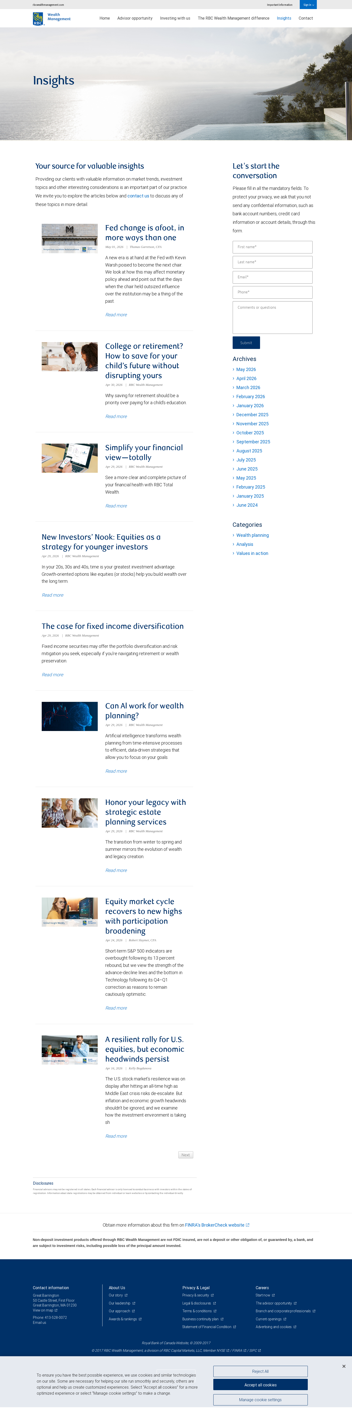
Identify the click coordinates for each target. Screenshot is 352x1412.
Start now (263, 1300)
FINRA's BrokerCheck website (214, 1230)
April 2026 (246, 378)
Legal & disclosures (197, 1308)
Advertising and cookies (274, 1332)
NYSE (221, 1355)
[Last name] (273, 262)
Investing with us (175, 18)
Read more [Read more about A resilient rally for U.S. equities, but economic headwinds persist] (116, 1141)
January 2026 (250, 405)
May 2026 (246, 369)
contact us (138, 196)
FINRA (237, 1355)
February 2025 (250, 487)
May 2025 (246, 478)
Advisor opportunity (135, 18)
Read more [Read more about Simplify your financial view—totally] (116, 507)
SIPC (253, 1355)
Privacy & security (196, 1300)
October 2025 (250, 433)
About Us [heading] (117, 1292)
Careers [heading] (262, 1292)
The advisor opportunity (274, 1308)
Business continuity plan (200, 1324)
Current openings (269, 1324)
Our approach (120, 1316)
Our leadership (120, 1308)
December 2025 (252, 414)
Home (104, 18)
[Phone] (273, 292)
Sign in (309, 4)
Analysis (244, 544)
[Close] (343, 1366)
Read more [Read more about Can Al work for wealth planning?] (116, 774)
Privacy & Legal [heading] (196, 1292)
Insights (284, 18)
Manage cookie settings (260, 1400)
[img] (176, 83)
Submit (246, 342)
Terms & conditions (197, 1316)
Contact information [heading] (51, 1292)
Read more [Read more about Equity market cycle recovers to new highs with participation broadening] (116, 1012)
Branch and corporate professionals (283, 1316)
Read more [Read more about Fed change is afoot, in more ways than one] (116, 315)
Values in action (252, 553)
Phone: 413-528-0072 (50, 1322)
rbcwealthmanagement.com (48, 4)
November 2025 (252, 424)
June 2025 (247, 469)
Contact (306, 18)
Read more (52, 597)
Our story (116, 1300)
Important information (279, 4)
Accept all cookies (260, 1384)
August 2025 (249, 451)
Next (185, 1159)
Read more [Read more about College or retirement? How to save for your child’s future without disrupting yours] (116, 417)
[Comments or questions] (273, 317)
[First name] (273, 247)
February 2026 (250, 396)
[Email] (273, 277)
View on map (43, 1315)
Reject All (260, 1371)
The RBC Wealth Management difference (233, 18)
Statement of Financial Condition (207, 1332)
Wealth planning (252, 535)
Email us (39, 1327)
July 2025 (246, 460)
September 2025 (253, 442)
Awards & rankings (123, 1324)
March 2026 (248, 387)
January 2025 (250, 496)
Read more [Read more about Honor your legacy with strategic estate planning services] (116, 874)
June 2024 (247, 505)
